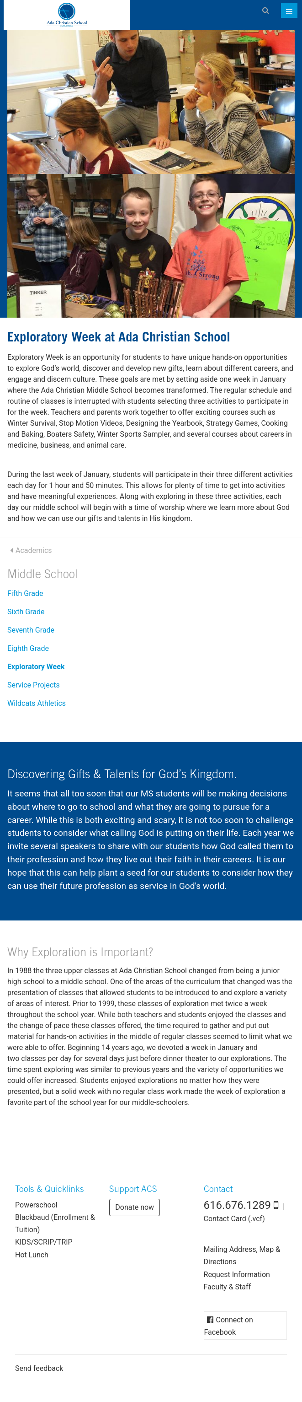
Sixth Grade (26, 611)
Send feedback (39, 1368)
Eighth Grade (28, 648)
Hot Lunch (31, 1254)
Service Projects (33, 685)
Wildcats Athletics (36, 703)
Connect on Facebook (228, 1326)
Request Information (237, 1274)
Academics (34, 550)
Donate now (134, 1207)
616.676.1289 (237, 1205)
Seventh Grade (30, 630)
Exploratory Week (35, 666)
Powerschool (36, 1205)
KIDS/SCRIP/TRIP (44, 1242)
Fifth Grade (25, 593)
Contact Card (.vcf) (234, 1218)
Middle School (42, 575)
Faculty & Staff (227, 1287)
